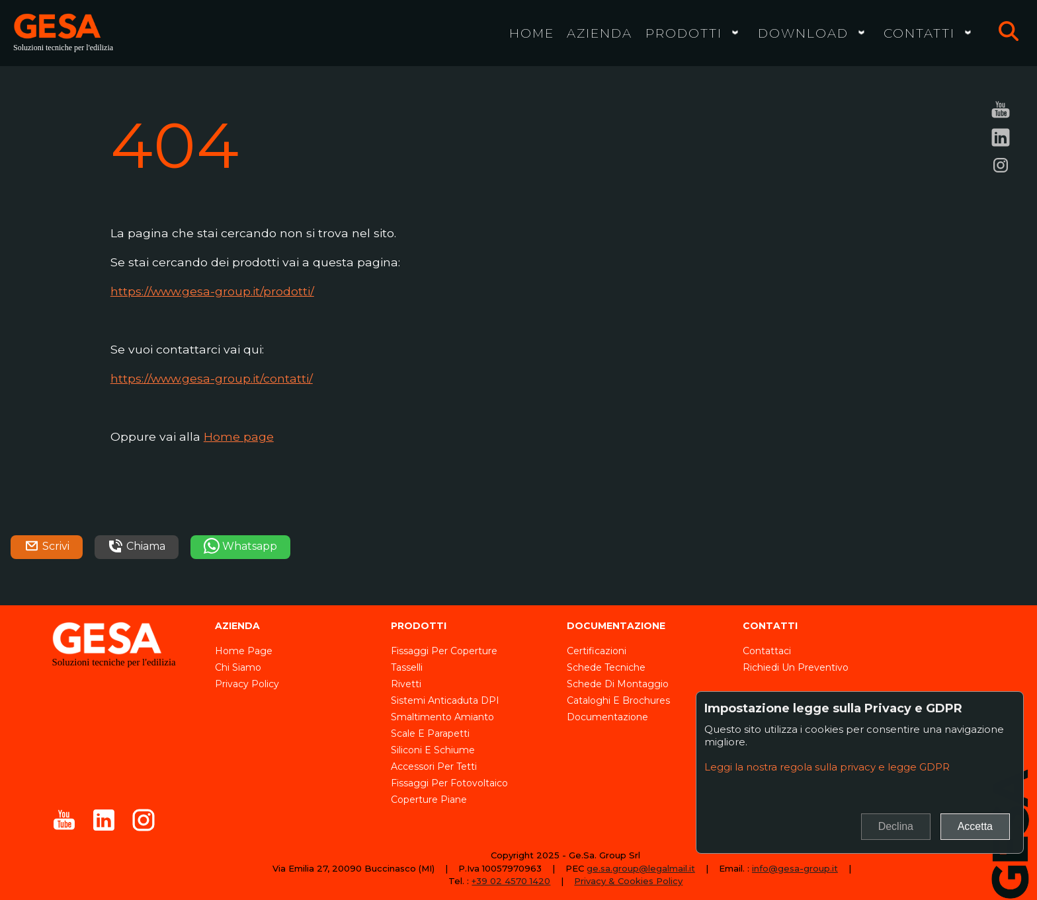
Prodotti (683, 33)
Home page (239, 436)
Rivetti (406, 684)
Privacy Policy (247, 684)
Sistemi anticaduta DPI (445, 700)
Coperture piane (429, 800)
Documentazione (607, 717)
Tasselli (407, 667)
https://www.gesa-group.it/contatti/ (211, 378)
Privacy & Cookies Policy (628, 881)
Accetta (975, 826)
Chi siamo (238, 667)
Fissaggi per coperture (444, 651)
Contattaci (767, 651)
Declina (895, 826)
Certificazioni (596, 651)
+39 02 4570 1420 (511, 881)
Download (803, 33)
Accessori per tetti (434, 766)
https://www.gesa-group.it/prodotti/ (212, 291)
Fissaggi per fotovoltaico (449, 783)
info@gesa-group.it (795, 868)
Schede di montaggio (618, 684)
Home (531, 33)
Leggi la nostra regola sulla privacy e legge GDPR (827, 767)
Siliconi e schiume (433, 750)
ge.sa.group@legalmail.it (641, 868)
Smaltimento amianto (442, 717)
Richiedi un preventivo (796, 667)
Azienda (599, 33)
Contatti (919, 33)
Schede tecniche (606, 667)
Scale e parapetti (430, 733)
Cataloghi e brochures (618, 700)
